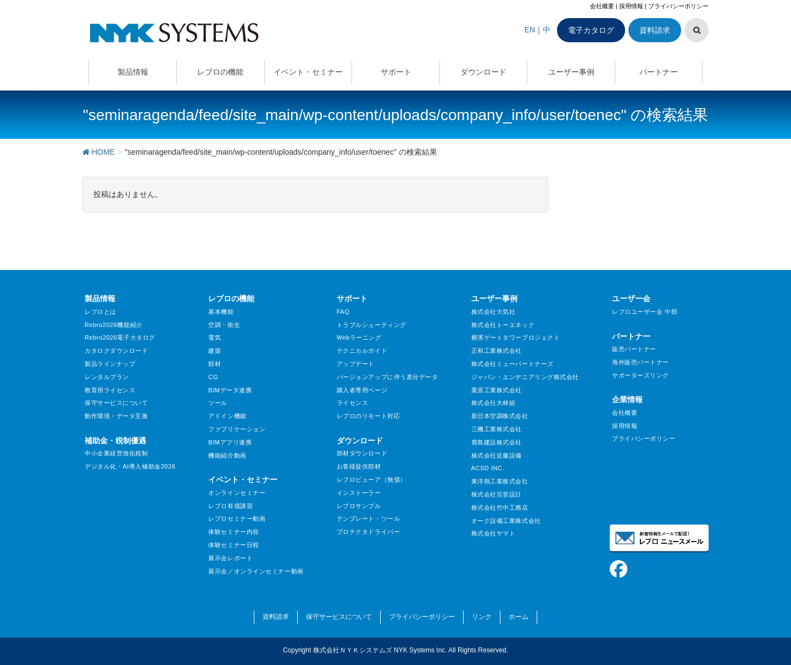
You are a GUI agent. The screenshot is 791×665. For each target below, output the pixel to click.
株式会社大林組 (493, 402)
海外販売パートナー (640, 362)
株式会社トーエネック (503, 325)
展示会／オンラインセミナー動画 (255, 571)
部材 (214, 363)
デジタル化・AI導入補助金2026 (130, 466)
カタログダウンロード (116, 350)
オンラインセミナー (236, 492)
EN (530, 29)
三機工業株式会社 (496, 429)
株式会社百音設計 (496, 494)
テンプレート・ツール (368, 518)
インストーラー (359, 492)
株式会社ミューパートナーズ (512, 363)
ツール (217, 402)
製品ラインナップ (110, 363)
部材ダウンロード (362, 453)
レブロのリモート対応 (368, 416)
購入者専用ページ (362, 390)
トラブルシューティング (371, 325)
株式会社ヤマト (493, 533)
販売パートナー (634, 349)
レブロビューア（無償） (371, 479)
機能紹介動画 (227, 455)
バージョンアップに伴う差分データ (387, 377)
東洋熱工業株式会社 (499, 481)
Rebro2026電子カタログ (120, 337)
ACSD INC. (488, 468)
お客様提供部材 (359, 466)
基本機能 (220, 311)
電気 (214, 337)
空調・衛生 (224, 325)
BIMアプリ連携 (230, 442)
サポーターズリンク (640, 375)
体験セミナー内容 (233, 531)
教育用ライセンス (110, 390)
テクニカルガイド (362, 350)
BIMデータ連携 (230, 390)
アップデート (356, 363)
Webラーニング (359, 337)
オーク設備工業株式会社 (506, 520)
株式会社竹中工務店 (499, 507)
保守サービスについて (116, 402)
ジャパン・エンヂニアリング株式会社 (525, 377)
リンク (482, 617)
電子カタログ (591, 30)
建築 (214, 350)
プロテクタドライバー (368, 531)
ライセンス (353, 402)
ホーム (518, 617)
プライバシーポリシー (678, 6)
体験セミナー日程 (233, 545)
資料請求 (654, 30)
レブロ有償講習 (230, 506)
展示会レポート (230, 558)
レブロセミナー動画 (236, 518)
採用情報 (631, 6)
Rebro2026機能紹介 (114, 325)
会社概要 (602, 6)
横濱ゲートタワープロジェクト (515, 337)
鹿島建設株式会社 (496, 442)
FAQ (343, 311)
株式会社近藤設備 (496, 455)
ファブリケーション (236, 429)
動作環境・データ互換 (116, 416)
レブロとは (100, 311)
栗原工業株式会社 (496, 390)
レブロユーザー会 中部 (644, 311)
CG (213, 377)
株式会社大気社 (493, 311)
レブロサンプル (359, 506)
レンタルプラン (107, 377)
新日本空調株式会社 (499, 416)
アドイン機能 (227, 416)
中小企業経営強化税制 (116, 453)
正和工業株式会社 (496, 350)
